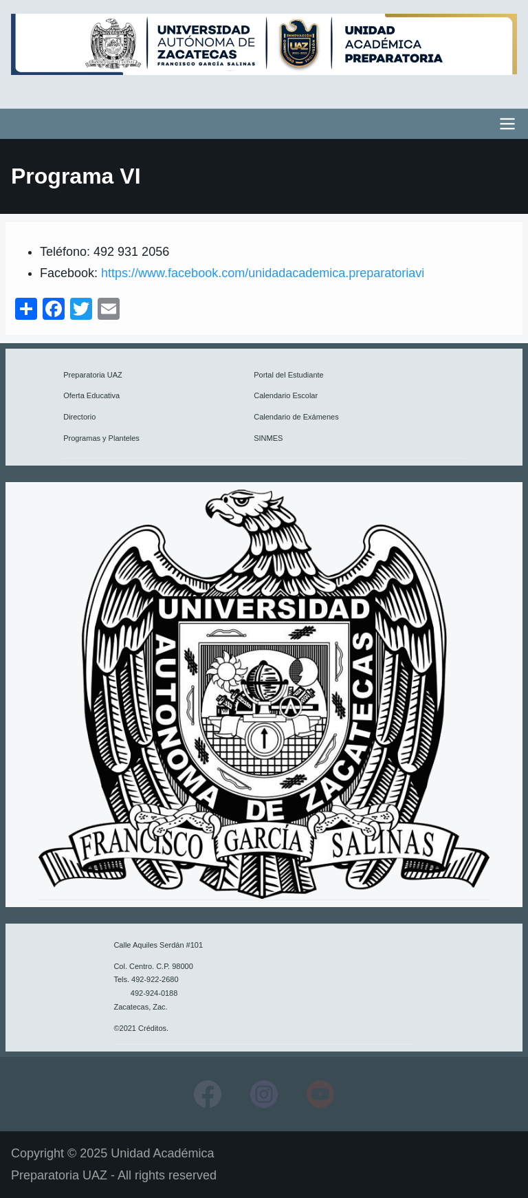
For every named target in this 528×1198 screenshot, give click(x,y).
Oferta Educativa (91, 395)
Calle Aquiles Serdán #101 (158, 945)
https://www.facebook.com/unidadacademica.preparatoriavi (262, 273)
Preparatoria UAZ (92, 375)
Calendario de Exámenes (296, 417)
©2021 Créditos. (140, 1028)
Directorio (79, 417)
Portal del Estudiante (289, 375)
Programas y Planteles (101, 438)
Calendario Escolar (286, 395)
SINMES (268, 438)
